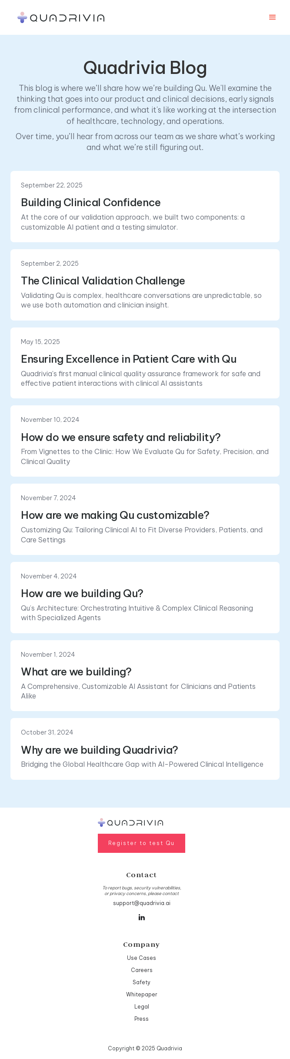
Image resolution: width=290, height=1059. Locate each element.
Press (141, 1019)
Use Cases (141, 958)
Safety (141, 982)
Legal (141, 1006)
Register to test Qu (141, 843)
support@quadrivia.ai (141, 903)
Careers (142, 970)
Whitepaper (141, 994)
